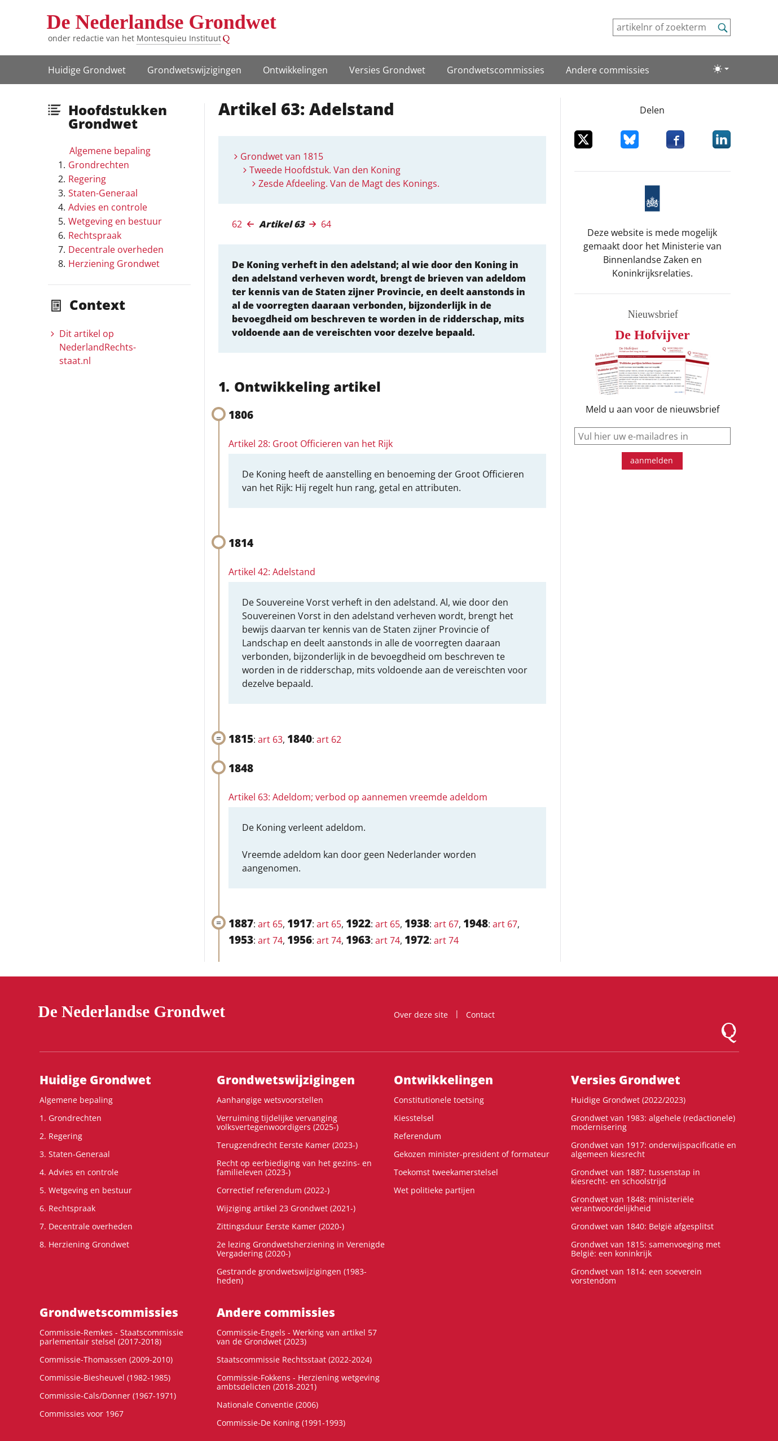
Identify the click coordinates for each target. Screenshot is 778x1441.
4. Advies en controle (78, 1172)
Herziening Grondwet (114, 263)
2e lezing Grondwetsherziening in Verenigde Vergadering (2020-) (301, 1249)
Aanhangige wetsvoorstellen (270, 1099)
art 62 (329, 739)
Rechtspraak (94, 235)
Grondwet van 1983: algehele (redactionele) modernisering (653, 1122)
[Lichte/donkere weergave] (721, 69)
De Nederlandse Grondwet (161, 22)
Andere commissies (607, 70)
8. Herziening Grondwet (84, 1244)
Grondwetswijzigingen (194, 70)
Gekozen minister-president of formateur (472, 1154)
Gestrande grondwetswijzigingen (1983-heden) (292, 1276)
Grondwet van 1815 (281, 156)
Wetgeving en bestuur (115, 221)
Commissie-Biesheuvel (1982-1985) (104, 1377)
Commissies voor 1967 (81, 1413)
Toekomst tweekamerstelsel (446, 1172)
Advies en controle (107, 207)
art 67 (446, 924)
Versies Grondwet (387, 70)
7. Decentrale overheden (86, 1226)
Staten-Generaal (103, 193)
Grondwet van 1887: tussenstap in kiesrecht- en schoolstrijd (635, 1176)
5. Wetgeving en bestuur (85, 1190)
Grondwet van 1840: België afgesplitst (642, 1226)
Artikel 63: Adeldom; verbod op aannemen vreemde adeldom (357, 797)
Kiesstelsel (414, 1117)
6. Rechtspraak (67, 1208)
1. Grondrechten (70, 1117)
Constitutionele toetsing (439, 1099)
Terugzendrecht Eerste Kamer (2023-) (287, 1145)
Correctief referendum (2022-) (273, 1190)
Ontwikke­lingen (295, 70)
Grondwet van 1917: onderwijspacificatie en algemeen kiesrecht (653, 1149)
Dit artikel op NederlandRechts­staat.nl (97, 347)
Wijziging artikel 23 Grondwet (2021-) (286, 1208)
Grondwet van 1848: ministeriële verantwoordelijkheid (632, 1204)
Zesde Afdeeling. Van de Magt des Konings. (348, 183)
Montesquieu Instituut (179, 38)
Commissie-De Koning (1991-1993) (281, 1422)
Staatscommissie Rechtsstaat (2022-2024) (294, 1359)
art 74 (270, 940)
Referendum (417, 1136)
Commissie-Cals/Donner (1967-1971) (107, 1395)
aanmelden (651, 460)
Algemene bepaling (110, 150)
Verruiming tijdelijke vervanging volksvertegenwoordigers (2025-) (278, 1122)
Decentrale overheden (116, 249)
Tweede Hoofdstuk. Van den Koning (325, 170)
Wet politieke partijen (434, 1190)
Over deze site (421, 1014)
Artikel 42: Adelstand (271, 572)
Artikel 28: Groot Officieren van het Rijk (310, 443)
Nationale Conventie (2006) (267, 1404)
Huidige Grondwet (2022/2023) (628, 1099)
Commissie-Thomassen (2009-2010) (106, 1359)
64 (326, 224)
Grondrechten (98, 165)
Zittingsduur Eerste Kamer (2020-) (280, 1226)
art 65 (270, 924)
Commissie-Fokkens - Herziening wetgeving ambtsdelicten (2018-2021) (298, 1382)
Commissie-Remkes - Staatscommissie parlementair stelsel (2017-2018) (111, 1337)
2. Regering (60, 1136)
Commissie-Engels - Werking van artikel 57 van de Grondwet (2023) (297, 1337)
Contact (480, 1014)
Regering (87, 179)
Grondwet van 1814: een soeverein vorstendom (636, 1276)
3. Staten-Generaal (74, 1154)
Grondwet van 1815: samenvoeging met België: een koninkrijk (645, 1249)
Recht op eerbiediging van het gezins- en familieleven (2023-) (294, 1167)
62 (237, 224)
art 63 (270, 739)
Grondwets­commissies (495, 70)
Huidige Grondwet (87, 70)
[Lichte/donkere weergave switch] (721, 68)
